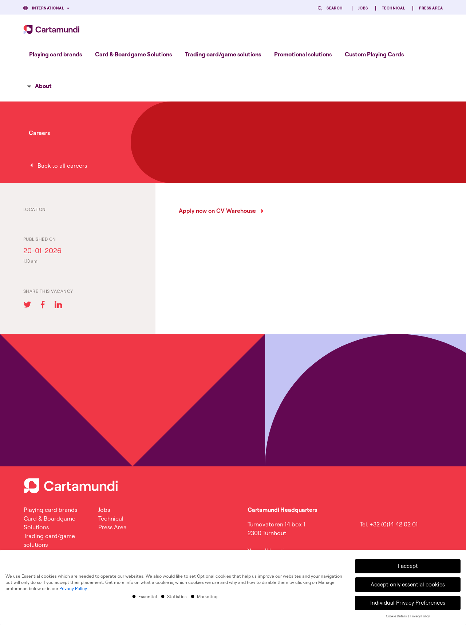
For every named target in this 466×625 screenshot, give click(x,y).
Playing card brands (55, 54)
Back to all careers (62, 165)
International (48, 8)
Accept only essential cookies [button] (408, 583)
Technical (393, 8)
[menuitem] (55, 54)
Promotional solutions (303, 54)
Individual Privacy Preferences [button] (407, 601)
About (43, 85)
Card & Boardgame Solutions (133, 54)
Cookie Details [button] (396, 615)
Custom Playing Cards (374, 54)
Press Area (431, 8)
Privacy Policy (73, 587)
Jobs (363, 8)
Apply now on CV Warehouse (217, 210)
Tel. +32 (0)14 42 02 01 (389, 524)
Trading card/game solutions (223, 54)
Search (335, 8)
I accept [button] (408, 564)
